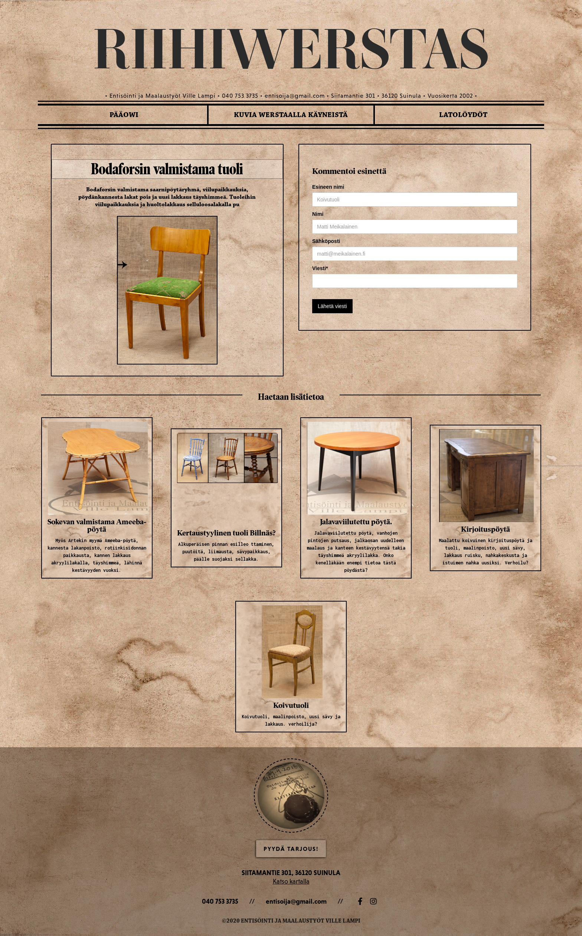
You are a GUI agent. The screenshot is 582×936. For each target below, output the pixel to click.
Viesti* (320, 268)
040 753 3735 (220, 901)
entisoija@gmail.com (296, 901)
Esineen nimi (328, 187)
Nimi (317, 214)
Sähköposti (326, 241)
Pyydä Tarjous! (291, 848)
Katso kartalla (291, 881)
